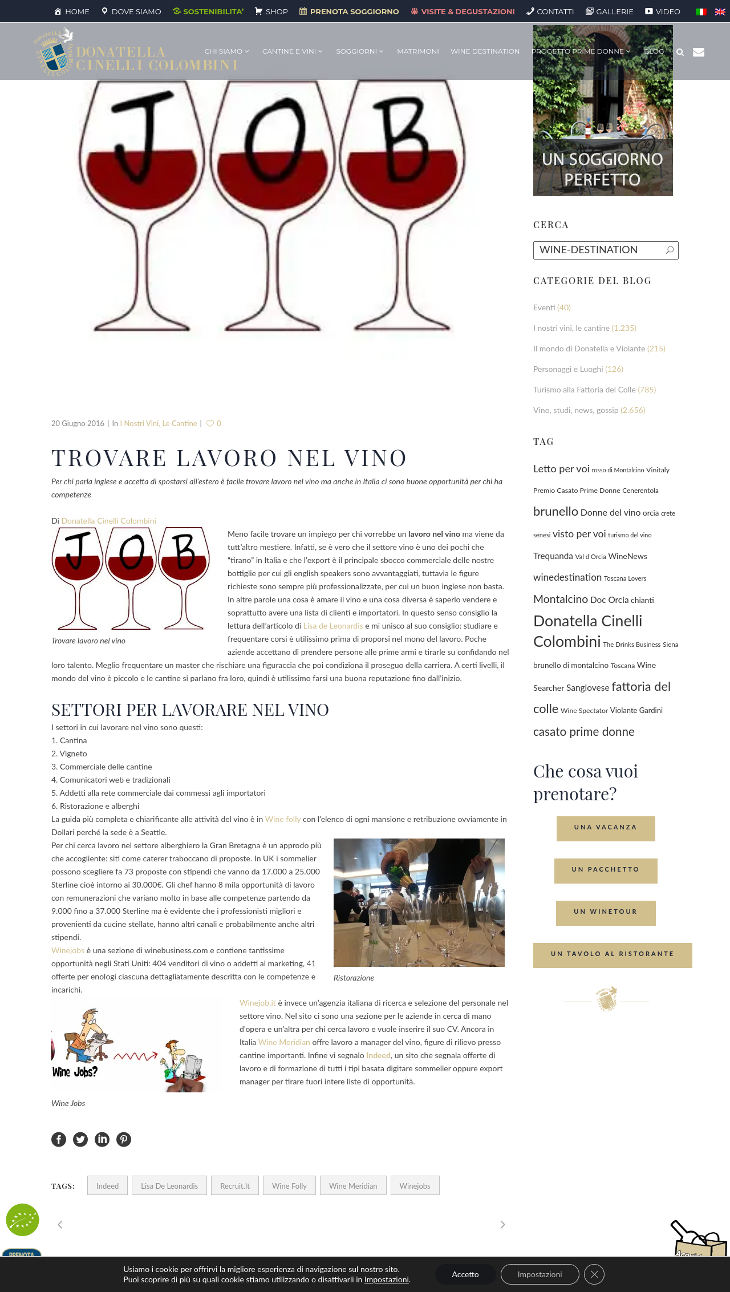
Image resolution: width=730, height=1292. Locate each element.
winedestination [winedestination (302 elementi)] (567, 577)
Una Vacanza (606, 827)
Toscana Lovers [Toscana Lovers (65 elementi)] (625, 578)
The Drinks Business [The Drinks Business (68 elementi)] (631, 644)
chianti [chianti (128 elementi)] (642, 600)
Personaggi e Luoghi (568, 369)
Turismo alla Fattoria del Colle (584, 389)
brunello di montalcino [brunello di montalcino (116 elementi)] (571, 665)
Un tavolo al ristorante (613, 953)
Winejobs (67, 950)
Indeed (107, 1185)
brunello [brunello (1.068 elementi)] (555, 511)
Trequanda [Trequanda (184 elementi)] (553, 555)
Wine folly (283, 819)
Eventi (544, 307)
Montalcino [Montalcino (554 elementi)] (560, 598)
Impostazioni (386, 1279)
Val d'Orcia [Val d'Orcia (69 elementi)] (590, 556)
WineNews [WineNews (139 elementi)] (627, 556)
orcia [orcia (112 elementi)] (651, 512)
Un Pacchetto (606, 869)
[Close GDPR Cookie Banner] (594, 1274)
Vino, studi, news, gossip (576, 410)
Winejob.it (258, 1002)
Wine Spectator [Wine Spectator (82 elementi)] (584, 710)
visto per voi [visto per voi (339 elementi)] (579, 534)
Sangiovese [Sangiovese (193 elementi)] (588, 687)
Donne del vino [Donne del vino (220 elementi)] (611, 512)
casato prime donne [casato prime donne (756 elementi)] (584, 731)
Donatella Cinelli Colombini (108, 520)
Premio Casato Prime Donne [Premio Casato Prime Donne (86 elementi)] (576, 490)
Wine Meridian (284, 1042)
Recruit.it (235, 1185)
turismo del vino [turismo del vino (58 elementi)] (629, 534)
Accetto (465, 1274)
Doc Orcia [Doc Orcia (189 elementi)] (609, 599)
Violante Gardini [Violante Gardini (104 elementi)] (636, 710)
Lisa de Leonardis (333, 625)
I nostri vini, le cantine (158, 423)
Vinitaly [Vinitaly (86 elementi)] (658, 469)
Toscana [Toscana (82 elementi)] (623, 665)
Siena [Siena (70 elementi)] (670, 644)
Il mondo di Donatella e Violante (589, 348)
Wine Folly (289, 1185)
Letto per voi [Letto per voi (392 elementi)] (561, 468)
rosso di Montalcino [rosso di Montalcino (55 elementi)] (618, 469)
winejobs (415, 1185)
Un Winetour (606, 911)
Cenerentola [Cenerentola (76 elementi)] (640, 490)
